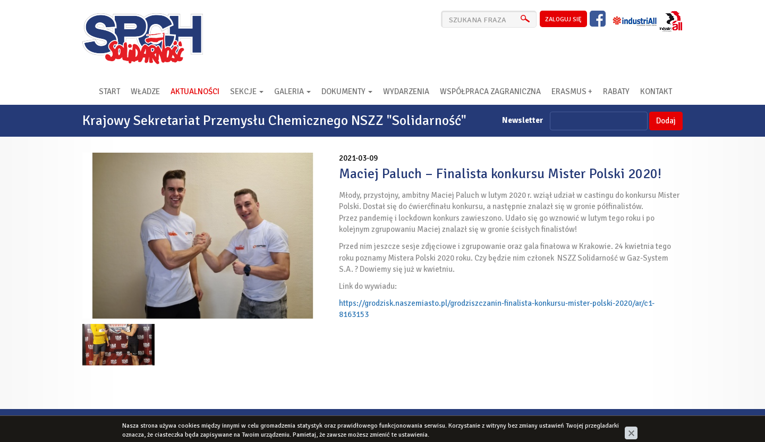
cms (619, 422)
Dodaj (666, 121)
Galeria (292, 91)
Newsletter (522, 120)
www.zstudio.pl (656, 422)
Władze (145, 91)
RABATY (616, 91)
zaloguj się (563, 19)
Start (109, 91)
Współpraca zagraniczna (490, 91)
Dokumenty (346, 91)
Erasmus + (571, 91)
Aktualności (195, 91)
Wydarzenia (406, 91)
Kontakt (656, 91)
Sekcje (247, 91)
